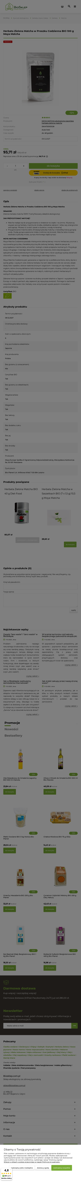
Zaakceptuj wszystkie (61, 1168)
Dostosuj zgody (43, 1168)
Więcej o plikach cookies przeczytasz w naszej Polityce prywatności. (32, 1162)
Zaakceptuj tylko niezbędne (22, 1168)
